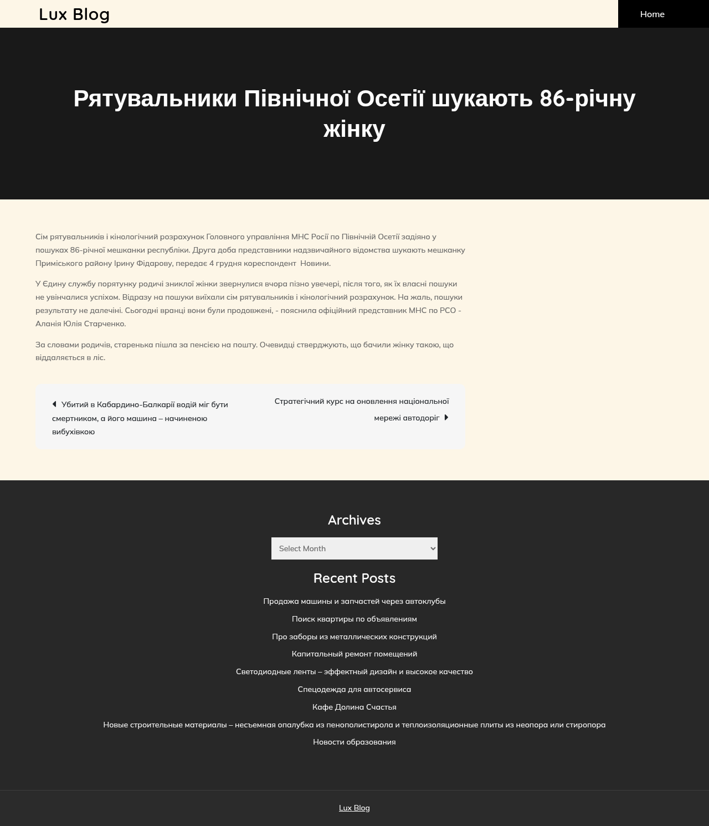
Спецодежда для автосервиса (355, 689)
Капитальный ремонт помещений (354, 654)
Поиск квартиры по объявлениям (354, 619)
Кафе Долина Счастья (354, 707)
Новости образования (354, 742)
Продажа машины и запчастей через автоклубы (354, 601)
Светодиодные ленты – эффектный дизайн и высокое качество (354, 671)
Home (652, 13)
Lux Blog (74, 13)
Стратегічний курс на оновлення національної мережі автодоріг (362, 409)
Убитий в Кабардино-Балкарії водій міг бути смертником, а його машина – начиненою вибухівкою (140, 417)
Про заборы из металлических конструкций (354, 637)
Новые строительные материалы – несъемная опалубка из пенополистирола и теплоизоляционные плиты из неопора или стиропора (354, 725)
